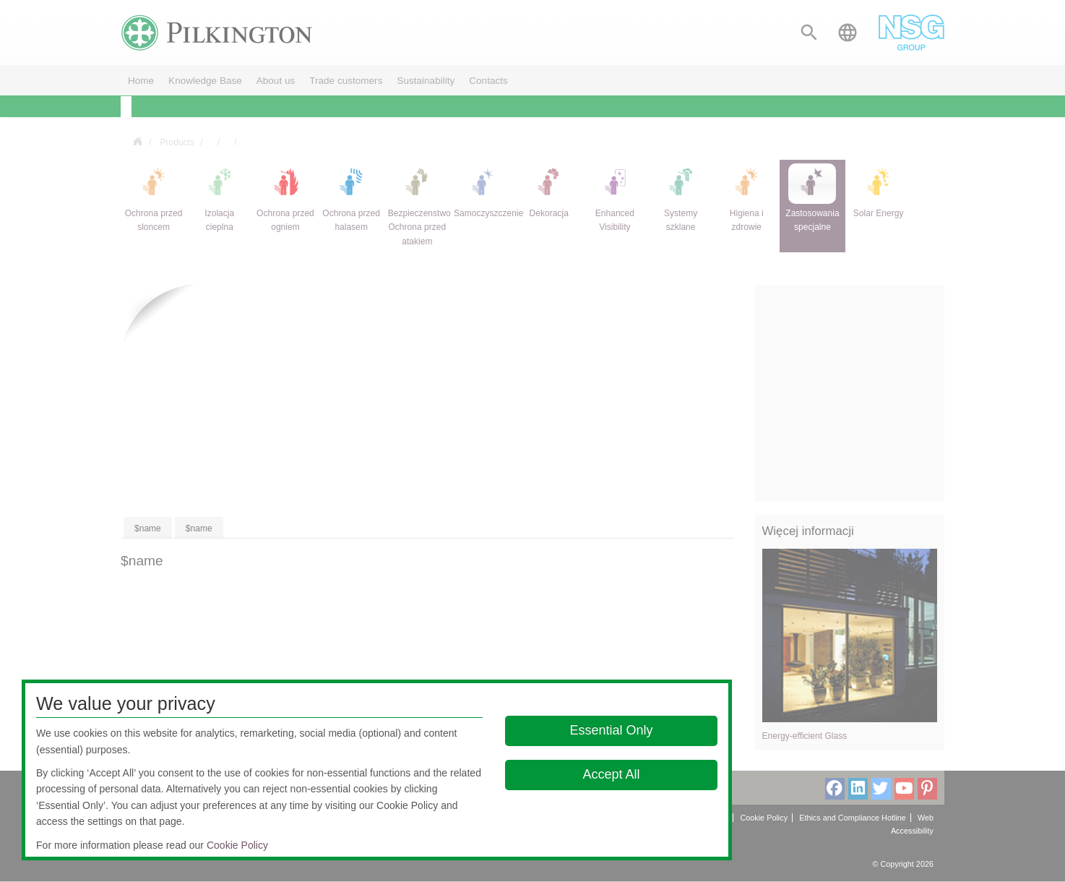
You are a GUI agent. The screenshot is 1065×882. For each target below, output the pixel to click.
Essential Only (611, 730)
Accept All (611, 774)
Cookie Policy (237, 845)
